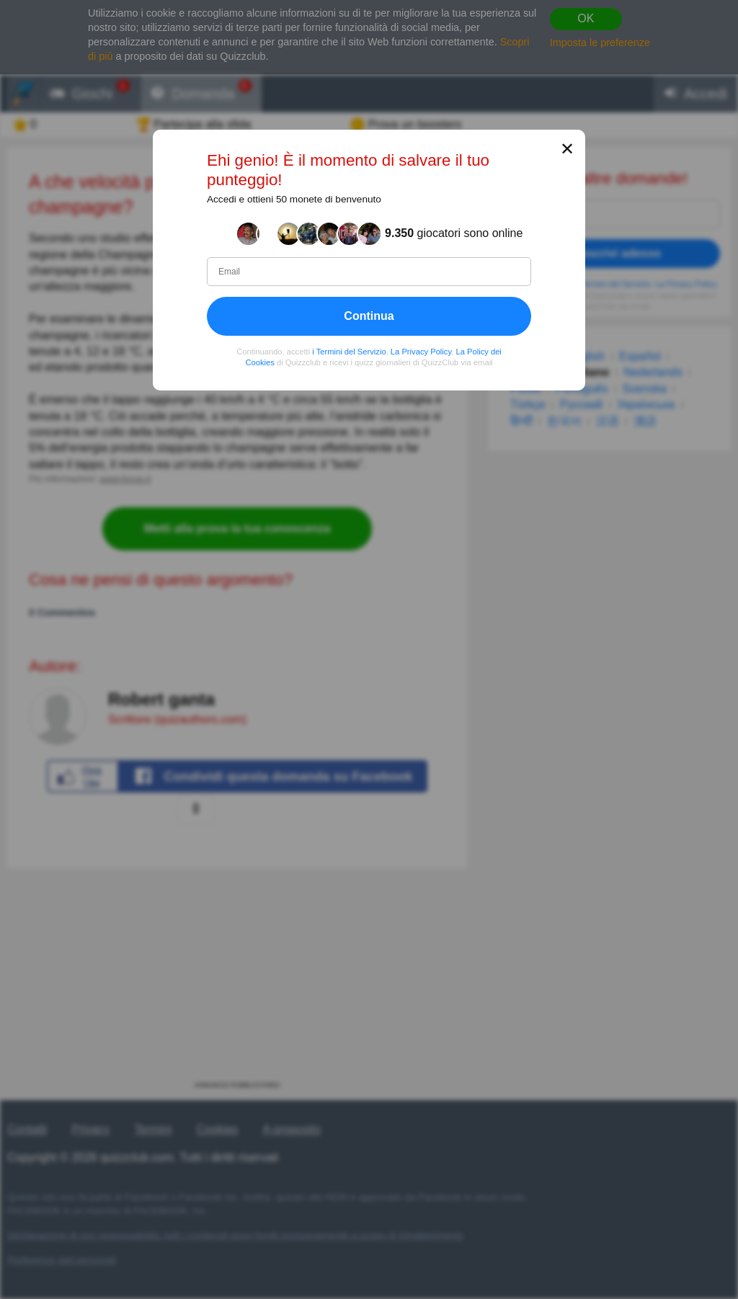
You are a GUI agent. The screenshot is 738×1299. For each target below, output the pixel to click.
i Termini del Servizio (349, 351)
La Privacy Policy (421, 351)
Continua (369, 316)
